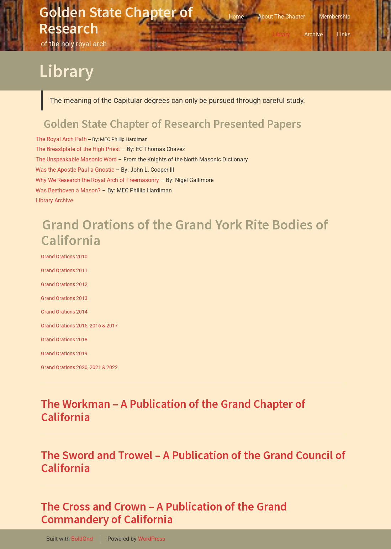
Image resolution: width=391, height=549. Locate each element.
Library (281, 34)
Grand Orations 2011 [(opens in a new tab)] (64, 270)
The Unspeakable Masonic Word (76, 159)
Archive (313, 34)
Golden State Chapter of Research (116, 20)
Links (343, 34)
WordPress (151, 538)
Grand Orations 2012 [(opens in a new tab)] (64, 284)
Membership (334, 16)
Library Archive (54, 200)
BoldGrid (82, 538)
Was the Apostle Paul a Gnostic (75, 169)
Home (236, 16)
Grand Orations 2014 (64, 312)
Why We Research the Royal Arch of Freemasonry (97, 180)
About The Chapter (281, 16)
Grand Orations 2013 (64, 298)
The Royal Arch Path (61, 139)
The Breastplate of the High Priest (78, 149)
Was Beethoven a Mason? (68, 190)
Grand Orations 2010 (64, 256)
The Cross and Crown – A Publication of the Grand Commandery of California (164, 513)
